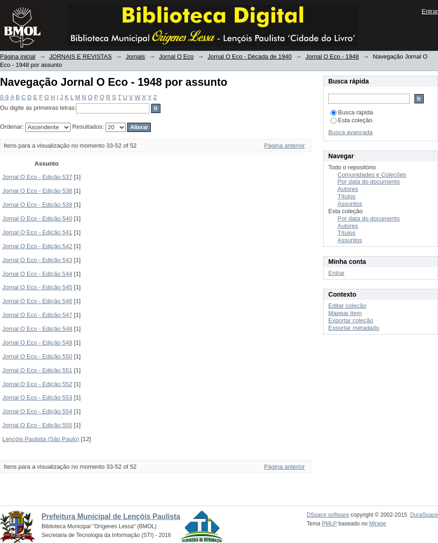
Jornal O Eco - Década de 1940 (249, 56)
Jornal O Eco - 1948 (332, 56)
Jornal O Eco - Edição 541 (37, 232)
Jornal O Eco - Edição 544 (37, 273)
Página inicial (18, 56)
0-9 (4, 97)
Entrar (430, 11)
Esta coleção (351, 120)
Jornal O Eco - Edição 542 (37, 246)
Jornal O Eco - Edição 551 (37, 370)
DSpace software (328, 515)
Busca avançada (350, 132)
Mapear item (344, 313)
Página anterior (284, 145)
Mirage (377, 523)
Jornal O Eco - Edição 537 (37, 176)
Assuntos (349, 203)
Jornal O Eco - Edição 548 (37, 328)
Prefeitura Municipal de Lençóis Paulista (110, 516)
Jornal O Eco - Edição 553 (37, 397)
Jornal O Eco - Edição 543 (37, 260)
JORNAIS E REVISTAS (80, 56)
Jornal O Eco (176, 56)
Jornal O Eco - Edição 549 (37, 342)
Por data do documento (368, 181)
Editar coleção (347, 305)
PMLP (329, 523)
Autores (347, 188)
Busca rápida (352, 112)
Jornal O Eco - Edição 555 (37, 425)
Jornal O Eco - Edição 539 (37, 204)
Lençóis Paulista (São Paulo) (40, 439)
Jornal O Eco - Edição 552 (37, 384)
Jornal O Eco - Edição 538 (37, 190)
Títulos (346, 196)
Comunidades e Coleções (371, 174)
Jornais (135, 56)
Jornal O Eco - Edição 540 (37, 218)
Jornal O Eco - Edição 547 (37, 314)
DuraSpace (424, 515)
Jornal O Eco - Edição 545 (37, 287)
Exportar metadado (353, 327)
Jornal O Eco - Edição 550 (37, 356)
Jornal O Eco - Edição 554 (37, 411)
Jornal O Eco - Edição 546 (37, 301)
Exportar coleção (350, 320)
